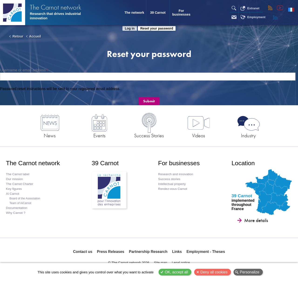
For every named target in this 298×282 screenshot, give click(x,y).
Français (291, 9)
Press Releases (110, 252)
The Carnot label (18, 174)
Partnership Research (148, 252)
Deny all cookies (214, 272)
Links (177, 252)
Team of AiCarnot (20, 203)
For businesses (181, 12)
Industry (248, 135)
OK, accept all (176, 272)
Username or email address (23, 70)
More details (256, 220)
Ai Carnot (12, 193)
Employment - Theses (205, 252)
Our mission (14, 179)
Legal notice (181, 263)
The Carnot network (55, 7)
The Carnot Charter (19, 184)
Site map (160, 263)
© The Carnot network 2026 (128, 263)
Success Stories (149, 135)
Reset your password (156, 28)
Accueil (35, 36)
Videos (198, 135)
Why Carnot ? (15, 213)
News (50, 135)
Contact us (82, 252)
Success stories (169, 179)
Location (243, 163)
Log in (130, 28)
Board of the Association (25, 198)
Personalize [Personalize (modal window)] (249, 272)
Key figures (14, 189)
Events (99, 135)
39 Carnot (158, 12)
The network (134, 12)
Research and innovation (175, 174)
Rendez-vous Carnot (172, 189)
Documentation (16, 208)
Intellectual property (172, 184)
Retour (17, 36)
